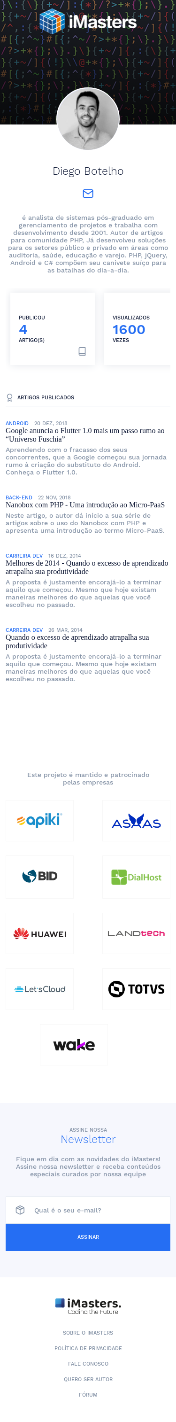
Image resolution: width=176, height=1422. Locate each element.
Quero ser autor (88, 1379)
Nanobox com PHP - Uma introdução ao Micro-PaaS (85, 505)
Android (17, 423)
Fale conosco (88, 1364)
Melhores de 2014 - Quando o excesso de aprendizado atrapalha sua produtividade (87, 567)
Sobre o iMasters (88, 1333)
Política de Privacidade (88, 1348)
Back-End (19, 498)
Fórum (88, 1395)
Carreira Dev (24, 556)
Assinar (88, 1237)
